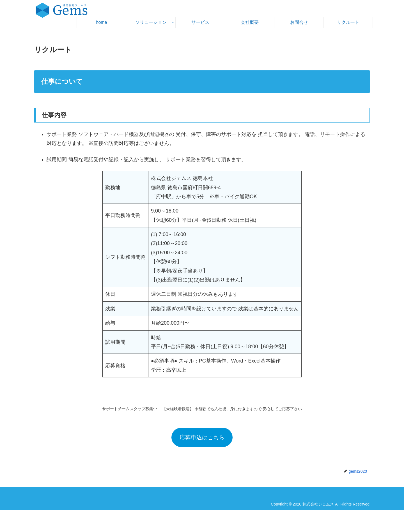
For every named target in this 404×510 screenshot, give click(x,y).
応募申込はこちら (202, 437)
